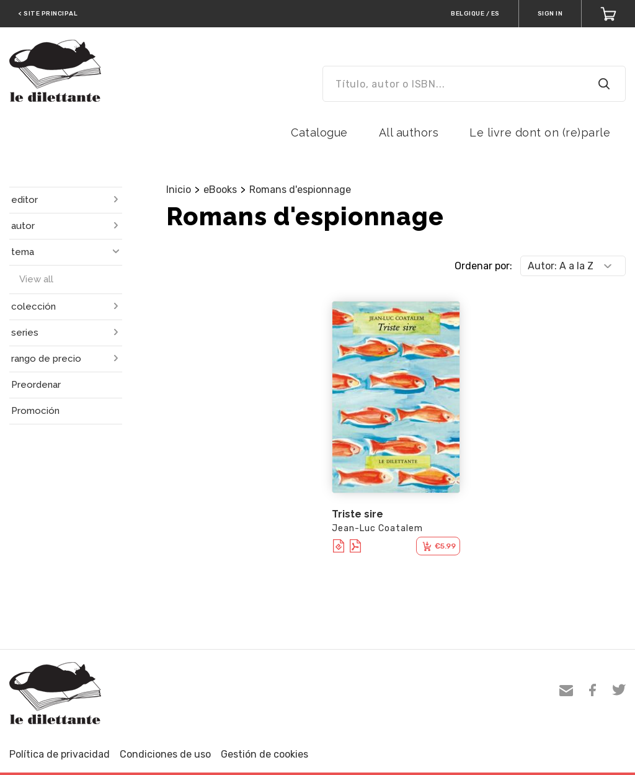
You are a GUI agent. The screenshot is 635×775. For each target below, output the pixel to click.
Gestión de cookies (264, 754)
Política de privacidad (59, 754)
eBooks (220, 189)
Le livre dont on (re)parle (539, 132)
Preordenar (36, 384)
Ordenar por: (483, 266)
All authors (409, 132)
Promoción (35, 410)
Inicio (178, 189)
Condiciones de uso (165, 754)
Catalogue (319, 132)
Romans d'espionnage (300, 189)
